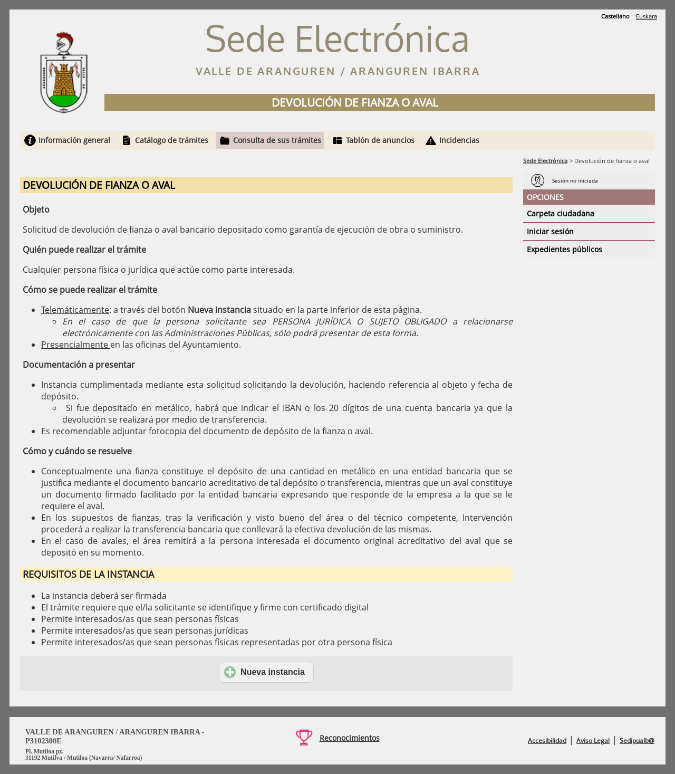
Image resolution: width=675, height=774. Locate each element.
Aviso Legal (593, 740)
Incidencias (459, 140)
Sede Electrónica (545, 161)
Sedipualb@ (637, 740)
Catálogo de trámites (171, 140)
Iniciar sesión (550, 231)
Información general (74, 140)
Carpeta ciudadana (560, 213)
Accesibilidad (547, 740)
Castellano (615, 16)
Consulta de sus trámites (277, 140)
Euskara (646, 16)
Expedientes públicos (564, 249)
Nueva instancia (264, 672)
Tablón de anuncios (380, 140)
